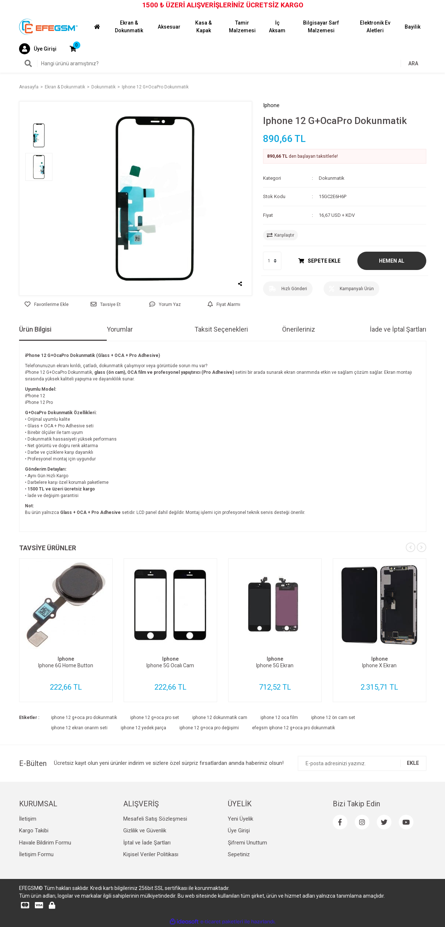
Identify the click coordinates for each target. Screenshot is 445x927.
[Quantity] (272, 261)
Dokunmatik (331, 178)
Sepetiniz (239, 854)
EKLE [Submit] (413, 763)
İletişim (27, 818)
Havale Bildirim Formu (45, 842)
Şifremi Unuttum (247, 842)
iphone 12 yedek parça (143, 727)
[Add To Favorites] (46, 304)
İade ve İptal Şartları (398, 329)
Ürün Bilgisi (35, 329)
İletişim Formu (36, 854)
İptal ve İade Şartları (147, 842)
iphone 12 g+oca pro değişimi (209, 727)
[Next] (421, 547)
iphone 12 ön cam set (333, 717)
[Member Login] (37, 48)
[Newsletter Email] (362, 763)
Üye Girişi (239, 830)
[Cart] (73, 48)
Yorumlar (120, 329)
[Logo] (48, 26)
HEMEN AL (391, 261)
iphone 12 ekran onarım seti (79, 727)
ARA (413, 63)
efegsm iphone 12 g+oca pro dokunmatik (293, 727)
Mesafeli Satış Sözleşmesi (155, 818)
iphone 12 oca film (279, 717)
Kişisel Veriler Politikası (150, 854)
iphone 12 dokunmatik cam (219, 717)
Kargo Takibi (33, 830)
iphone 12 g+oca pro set (154, 717)
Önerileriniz (298, 329)
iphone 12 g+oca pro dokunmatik (84, 717)
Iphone (271, 105)
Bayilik (412, 27)
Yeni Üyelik (240, 818)
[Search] (222, 63)
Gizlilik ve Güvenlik (144, 830)
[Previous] (410, 547)
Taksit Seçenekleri (221, 329)
